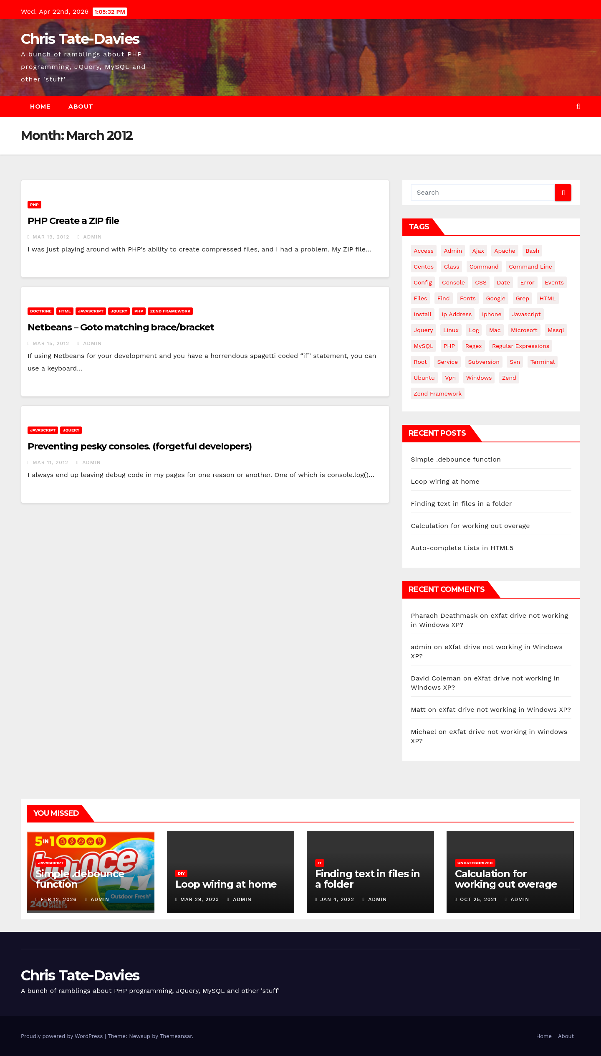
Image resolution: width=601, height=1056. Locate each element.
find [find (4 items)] (443, 298)
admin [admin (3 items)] (453, 250)
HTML (65, 311)
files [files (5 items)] (420, 298)
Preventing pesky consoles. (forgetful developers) (140, 446)
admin (90, 237)
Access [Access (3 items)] (424, 250)
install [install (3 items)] (422, 314)
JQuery (119, 311)
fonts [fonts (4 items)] (468, 298)
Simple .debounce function (456, 459)
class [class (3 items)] (452, 266)
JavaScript (91, 311)
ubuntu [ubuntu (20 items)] (424, 377)
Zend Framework (170, 311)
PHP (34, 204)
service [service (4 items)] (447, 361)
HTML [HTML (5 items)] (548, 298)
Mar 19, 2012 (51, 237)
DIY (181, 873)
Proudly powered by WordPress (63, 1036)
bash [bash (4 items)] (532, 250)
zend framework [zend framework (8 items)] (438, 393)
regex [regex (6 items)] (473, 346)
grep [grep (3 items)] (522, 298)
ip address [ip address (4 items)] (457, 314)
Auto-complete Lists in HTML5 (462, 548)
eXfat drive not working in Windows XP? (505, 709)
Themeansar (176, 1036)
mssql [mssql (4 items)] (556, 330)
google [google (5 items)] (495, 298)
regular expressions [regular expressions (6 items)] (520, 346)
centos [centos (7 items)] (424, 266)
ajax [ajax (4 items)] (478, 250)
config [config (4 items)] (423, 282)
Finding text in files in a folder (461, 504)
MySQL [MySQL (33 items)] (423, 346)
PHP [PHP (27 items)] (449, 346)
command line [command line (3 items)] (530, 266)
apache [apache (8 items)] (504, 250)
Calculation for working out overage (470, 526)
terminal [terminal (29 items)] (542, 361)
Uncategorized (475, 863)
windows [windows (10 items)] (479, 377)
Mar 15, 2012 (51, 343)
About (80, 106)
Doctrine (41, 311)
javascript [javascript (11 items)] (526, 314)
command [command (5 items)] (484, 266)
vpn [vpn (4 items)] (450, 377)
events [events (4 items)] (554, 282)
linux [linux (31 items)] (451, 330)
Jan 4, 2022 (337, 899)
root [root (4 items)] (420, 361)
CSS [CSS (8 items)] (481, 282)
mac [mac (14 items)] (495, 330)
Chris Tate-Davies (80, 39)
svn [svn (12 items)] (515, 361)
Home (40, 106)
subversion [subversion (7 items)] (484, 361)
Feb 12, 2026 (58, 899)
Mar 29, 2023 (199, 899)
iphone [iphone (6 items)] (492, 314)
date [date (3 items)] (503, 282)
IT (320, 863)
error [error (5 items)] (527, 282)
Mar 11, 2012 (50, 462)
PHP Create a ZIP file (73, 220)
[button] (578, 106)
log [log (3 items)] (474, 330)
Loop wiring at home (445, 481)
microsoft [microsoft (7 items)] (524, 330)
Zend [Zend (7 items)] (509, 377)
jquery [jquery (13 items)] (423, 330)
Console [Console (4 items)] (453, 282)
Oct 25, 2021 (478, 899)
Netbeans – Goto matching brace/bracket (121, 327)
